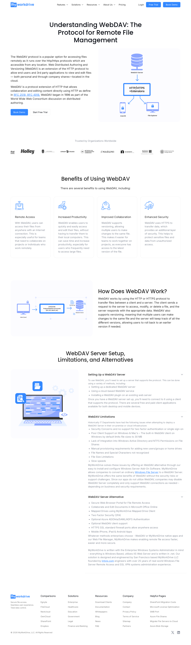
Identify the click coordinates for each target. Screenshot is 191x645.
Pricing (122, 4)
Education (72, 611)
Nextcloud (45, 611)
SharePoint (46, 621)
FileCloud (45, 607)
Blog (97, 616)
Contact (126, 607)
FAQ (97, 626)
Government (74, 616)
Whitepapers (101, 611)
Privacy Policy (129, 611)
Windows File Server (147, 472)
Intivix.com (108, 561)
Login (141, 4)
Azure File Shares (158, 616)
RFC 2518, (20, 94)
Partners (127, 626)
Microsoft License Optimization (164, 607)
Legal (70, 621)
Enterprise (73, 602)
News (98, 621)
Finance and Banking (78, 626)
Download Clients (103, 602)
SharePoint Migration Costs (163, 602)
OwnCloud (45, 616)
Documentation (102, 607)
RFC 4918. (33, 94)
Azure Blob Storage (159, 626)
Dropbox (45, 626)
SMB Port (154, 611)
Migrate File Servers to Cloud (164, 621)
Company (127, 602)
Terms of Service (131, 616)
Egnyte (44, 602)
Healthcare (73, 607)
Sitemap (126, 621)
